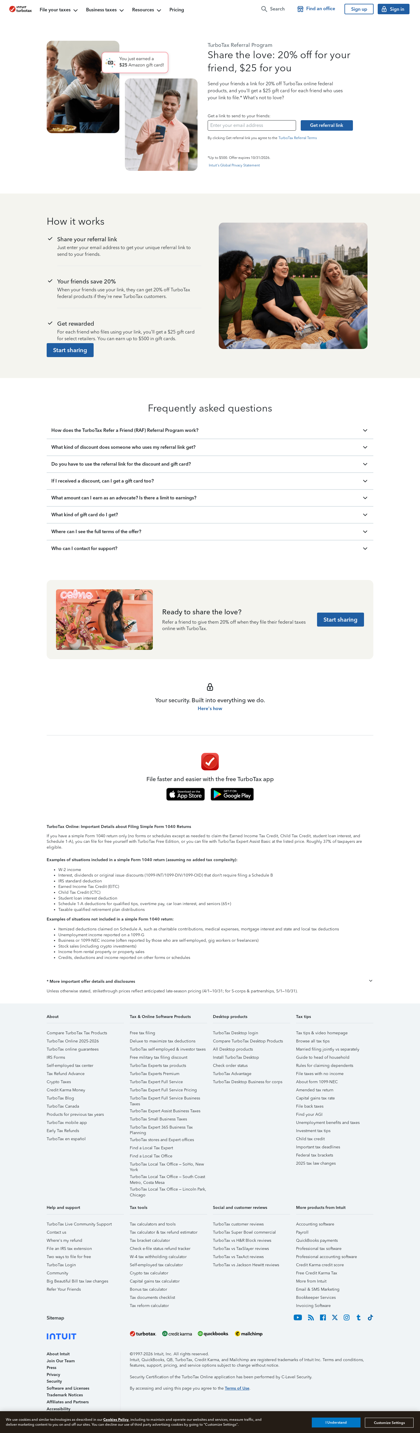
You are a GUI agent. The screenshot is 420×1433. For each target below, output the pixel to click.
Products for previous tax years (75, 1114)
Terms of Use (237, 1388)
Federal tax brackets (314, 1155)
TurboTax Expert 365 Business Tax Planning (161, 1128)
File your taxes (59, 10)
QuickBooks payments (317, 1240)
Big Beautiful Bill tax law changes (77, 1281)
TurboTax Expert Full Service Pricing (163, 1090)
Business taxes (105, 10)
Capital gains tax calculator (155, 1281)
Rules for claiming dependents (324, 1065)
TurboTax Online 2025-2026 (73, 1041)
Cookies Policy (116, 1419)
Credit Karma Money (66, 1090)
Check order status (230, 1065)
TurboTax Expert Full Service (156, 1081)
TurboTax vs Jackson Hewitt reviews (246, 1264)
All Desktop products (233, 1049)
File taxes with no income (320, 1073)
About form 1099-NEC (317, 1081)
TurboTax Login (61, 1264)
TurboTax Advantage (232, 1073)
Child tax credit (310, 1138)
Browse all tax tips (313, 1041)
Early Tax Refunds (63, 1130)
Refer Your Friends (64, 1289)
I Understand (336, 1422)
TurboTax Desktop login (235, 1033)
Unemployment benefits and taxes (328, 1122)
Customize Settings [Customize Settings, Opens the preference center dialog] (389, 1422)
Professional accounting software (326, 1256)
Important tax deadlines (318, 1147)
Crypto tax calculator (149, 1273)
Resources (147, 10)
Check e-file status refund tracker (160, 1248)
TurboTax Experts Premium (154, 1073)
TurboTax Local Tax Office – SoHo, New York (167, 1165)
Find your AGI (309, 1114)
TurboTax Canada (63, 1106)
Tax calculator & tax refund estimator (163, 1232)
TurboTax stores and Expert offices (162, 1139)
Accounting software (315, 1224)
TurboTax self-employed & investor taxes (168, 1049)
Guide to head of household (322, 1057)
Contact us (56, 1232)
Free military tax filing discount (158, 1057)
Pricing (176, 10)
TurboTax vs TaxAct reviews (238, 1256)
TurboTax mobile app (67, 1122)
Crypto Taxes (59, 1081)
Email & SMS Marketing (318, 1289)
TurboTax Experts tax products (158, 1065)
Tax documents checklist (152, 1297)
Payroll (302, 1232)
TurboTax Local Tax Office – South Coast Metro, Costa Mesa (167, 1177)
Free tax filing (142, 1033)
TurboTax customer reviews (238, 1224)
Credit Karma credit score (320, 1264)
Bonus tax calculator (148, 1289)
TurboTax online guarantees (73, 1049)
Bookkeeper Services (316, 1297)
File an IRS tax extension (69, 1248)
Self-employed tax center (70, 1065)
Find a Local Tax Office (151, 1156)
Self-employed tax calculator (156, 1264)
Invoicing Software (313, 1305)
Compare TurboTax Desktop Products (248, 1041)
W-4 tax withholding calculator (158, 1256)
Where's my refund (64, 1240)
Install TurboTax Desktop (236, 1057)
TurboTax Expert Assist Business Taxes (165, 1111)
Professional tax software (319, 1248)
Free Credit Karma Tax (316, 1273)
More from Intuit (311, 1281)
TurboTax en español (66, 1138)
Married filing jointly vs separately (327, 1049)
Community (57, 1273)
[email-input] (252, 125)
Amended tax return (314, 1090)
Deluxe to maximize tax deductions (162, 1041)
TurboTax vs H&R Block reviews (242, 1240)
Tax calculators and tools (153, 1224)
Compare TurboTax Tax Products (77, 1033)
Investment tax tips (313, 1130)
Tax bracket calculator (150, 1240)
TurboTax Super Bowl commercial (244, 1232)
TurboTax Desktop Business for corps (247, 1081)
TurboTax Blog (60, 1098)
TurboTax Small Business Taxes (158, 1119)
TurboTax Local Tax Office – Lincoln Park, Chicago (168, 1190)
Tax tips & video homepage (322, 1033)
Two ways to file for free (69, 1256)
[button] (210, 981)
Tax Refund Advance (66, 1073)
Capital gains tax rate (315, 1098)
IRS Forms (56, 1057)
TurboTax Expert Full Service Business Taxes (165, 1099)
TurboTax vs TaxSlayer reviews (241, 1248)
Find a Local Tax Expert (151, 1147)
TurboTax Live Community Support (79, 1224)
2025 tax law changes (316, 1163)
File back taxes (309, 1106)
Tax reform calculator (149, 1305)
